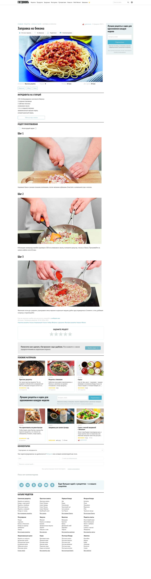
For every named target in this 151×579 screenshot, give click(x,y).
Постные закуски (67, 540)
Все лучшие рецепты (24, 532)
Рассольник (65, 505)
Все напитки (87, 550)
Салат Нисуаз (44, 507)
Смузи (85, 548)
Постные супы (66, 542)
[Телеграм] (21, 485)
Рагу (85, 509)
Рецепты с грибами (23, 505)
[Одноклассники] (34, 485)
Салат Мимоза (44, 509)
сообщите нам (55, 318)
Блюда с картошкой (24, 503)
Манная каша (44, 544)
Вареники (87, 507)
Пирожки (64, 527)
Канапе (42, 524)
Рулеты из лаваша (45, 522)
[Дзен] (52, 485)
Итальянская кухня (23, 542)
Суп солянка (65, 509)
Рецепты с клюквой (23, 509)
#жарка (78, 322)
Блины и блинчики (23, 524)
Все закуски (43, 532)
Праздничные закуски (46, 525)
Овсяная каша (44, 540)
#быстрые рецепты (70, 322)
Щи (63, 501)
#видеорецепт (38, 322)
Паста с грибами (89, 524)
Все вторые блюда (89, 513)
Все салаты (43, 513)
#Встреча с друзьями (57, 322)
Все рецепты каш (45, 550)
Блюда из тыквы (22, 511)
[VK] (28, 485)
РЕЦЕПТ (51, 425)
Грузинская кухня (23, 540)
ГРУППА (21, 425)
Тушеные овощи (88, 511)
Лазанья (86, 525)
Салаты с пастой (88, 527)
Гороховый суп (66, 507)
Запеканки (21, 527)
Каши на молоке (45, 548)
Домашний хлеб (66, 525)
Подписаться (95, 398)
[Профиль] (132, 2)
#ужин (45, 322)
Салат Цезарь (44, 505)
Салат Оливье (44, 503)
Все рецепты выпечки (68, 532)
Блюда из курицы (23, 525)
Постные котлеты (67, 548)
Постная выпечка (67, 544)
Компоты (86, 546)
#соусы (31, 322)
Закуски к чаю (44, 529)
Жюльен (42, 520)
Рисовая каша (44, 542)
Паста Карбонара (89, 520)
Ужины (20, 529)
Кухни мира (21, 550)
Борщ (63, 503)
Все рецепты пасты (89, 532)
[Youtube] (46, 485)
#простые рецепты (23, 322)
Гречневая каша (44, 538)
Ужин (35, 88)
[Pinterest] (40, 485)
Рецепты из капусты (23, 501)
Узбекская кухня (23, 546)
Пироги (64, 529)
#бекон (83, 322)
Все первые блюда (67, 513)
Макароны (87, 529)
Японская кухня (22, 548)
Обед (28, 88)
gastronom (88, 24)
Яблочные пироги (23, 507)
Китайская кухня (23, 544)
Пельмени (87, 505)
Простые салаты (44, 501)
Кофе (85, 542)
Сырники (20, 522)
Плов (85, 503)
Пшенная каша (44, 546)
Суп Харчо (65, 511)
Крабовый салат (44, 511)
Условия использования (87, 403)
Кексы (63, 524)
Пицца (20, 520)
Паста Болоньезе (89, 522)
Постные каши (66, 546)
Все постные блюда (67, 550)
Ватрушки (65, 520)
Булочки (64, 522)
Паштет (42, 527)
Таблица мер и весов (31, 117)
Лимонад (86, 544)
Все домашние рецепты (25, 513)
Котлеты (86, 501)
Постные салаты (66, 538)
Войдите (49, 454)
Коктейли (86, 538)
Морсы (86, 540)
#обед (49, 322)
